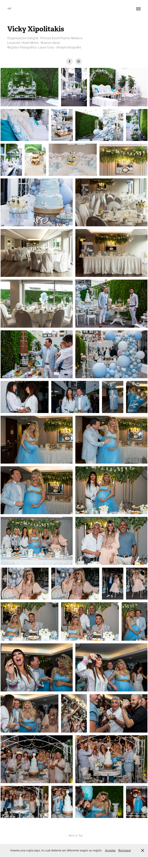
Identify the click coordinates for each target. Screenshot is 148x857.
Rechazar (124, 850)
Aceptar (110, 850)
